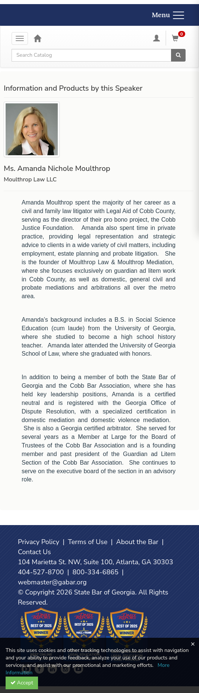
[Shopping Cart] (179, 38)
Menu (168, 14)
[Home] (37, 38)
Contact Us (34, 551)
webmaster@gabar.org (52, 582)
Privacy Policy (38, 541)
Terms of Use (87, 541)
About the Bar (137, 541)
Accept (21, 682)
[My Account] (156, 38)
